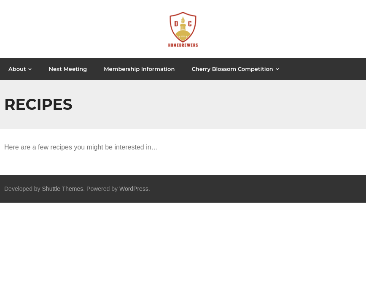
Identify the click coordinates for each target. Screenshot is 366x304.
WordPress (133, 188)
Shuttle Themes (62, 188)
